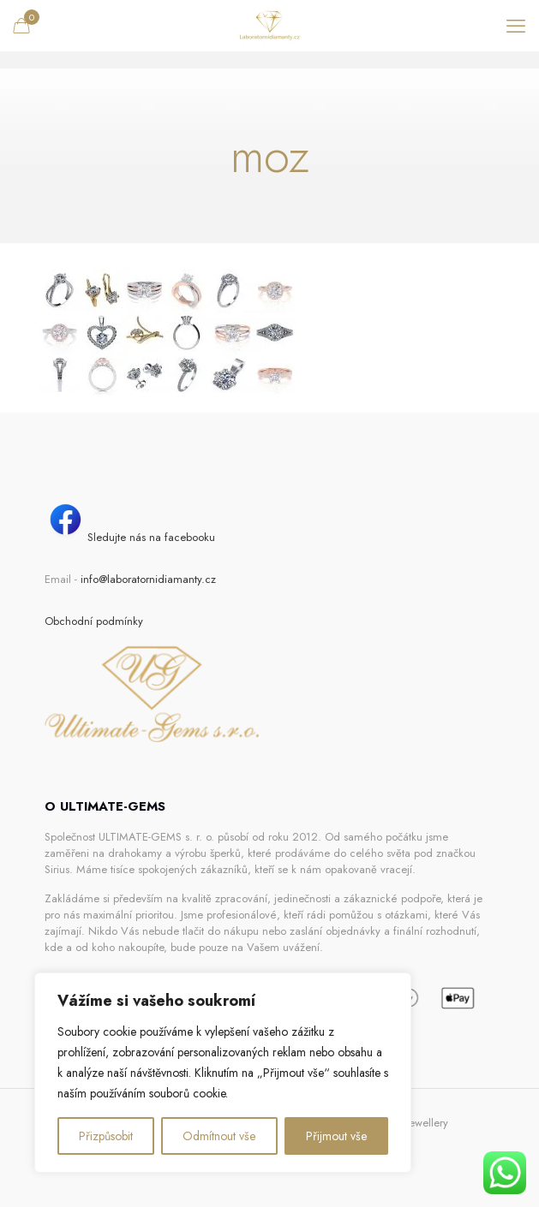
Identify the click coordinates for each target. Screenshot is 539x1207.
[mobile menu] (515, 25)
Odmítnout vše (219, 1136)
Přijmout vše (336, 1136)
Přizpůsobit (106, 1136)
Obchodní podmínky (94, 621)
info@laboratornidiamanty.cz (148, 579)
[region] (222, 1072)
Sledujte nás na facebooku (130, 537)
